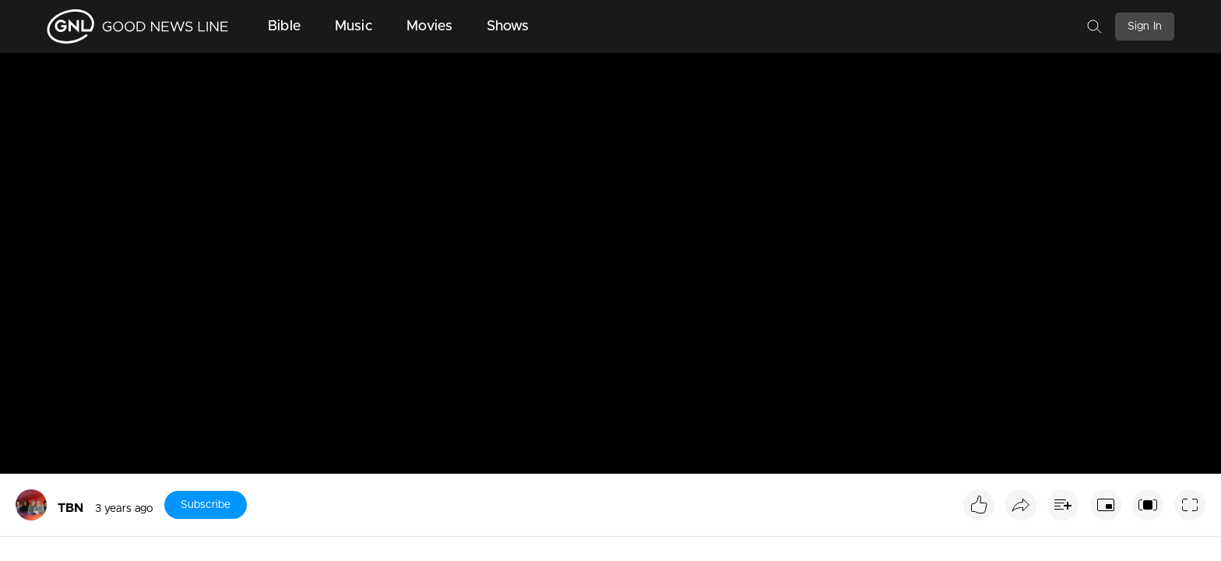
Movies (429, 26)
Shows (508, 26)
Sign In (1145, 26)
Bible (284, 26)
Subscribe (205, 504)
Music (353, 26)
